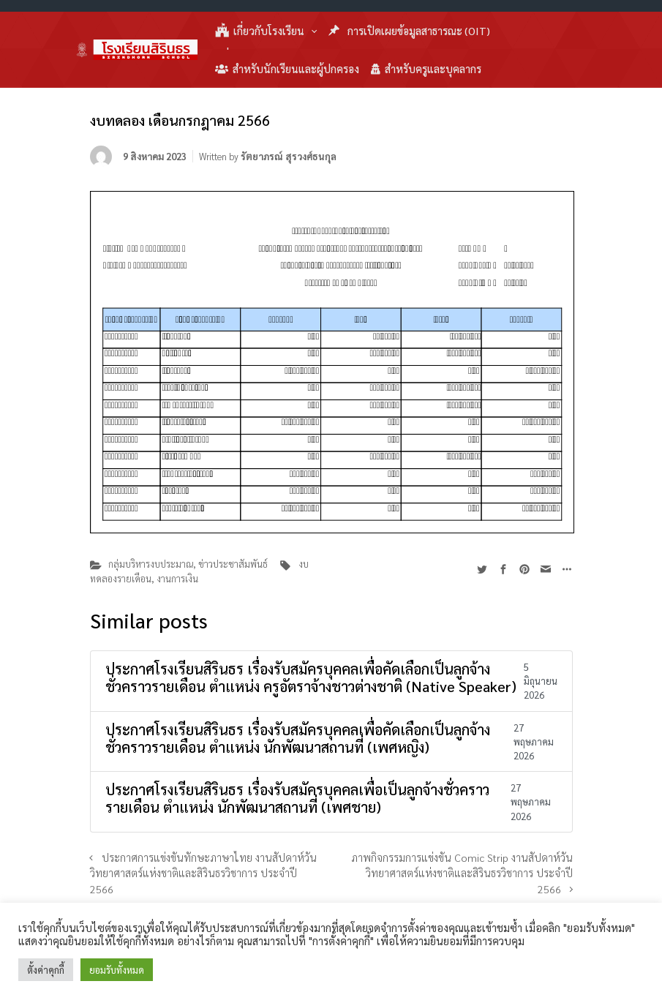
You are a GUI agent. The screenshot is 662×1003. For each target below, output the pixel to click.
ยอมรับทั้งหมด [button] (116, 969)
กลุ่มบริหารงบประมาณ (150, 563)
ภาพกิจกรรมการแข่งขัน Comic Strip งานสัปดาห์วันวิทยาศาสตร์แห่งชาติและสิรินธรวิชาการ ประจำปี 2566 (462, 873)
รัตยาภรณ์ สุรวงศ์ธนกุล (288, 156)
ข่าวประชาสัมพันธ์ (233, 563)
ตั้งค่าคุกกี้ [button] (45, 969)
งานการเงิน (177, 578)
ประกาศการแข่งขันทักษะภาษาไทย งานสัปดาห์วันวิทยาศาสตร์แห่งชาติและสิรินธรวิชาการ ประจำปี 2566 (203, 873)
